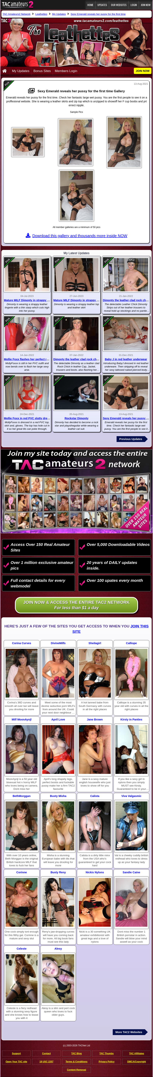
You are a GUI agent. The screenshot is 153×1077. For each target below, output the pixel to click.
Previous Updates (130, 439)
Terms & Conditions (76, 1061)
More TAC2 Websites (128, 1032)
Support (16, 1053)
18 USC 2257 (46, 1061)
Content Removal (76, 1069)
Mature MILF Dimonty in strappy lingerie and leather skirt (91, 300)
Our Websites (118, 5)
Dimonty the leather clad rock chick (76, 359)
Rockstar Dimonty (76, 418)
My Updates (20, 71)
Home (90, 5)
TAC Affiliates (136, 1053)
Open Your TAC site (16, 1061)
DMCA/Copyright (136, 1061)
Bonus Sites (42, 71)
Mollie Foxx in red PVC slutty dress (27, 418)
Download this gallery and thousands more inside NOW (76, 236)
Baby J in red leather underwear (126, 359)
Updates (102, 5)
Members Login (66, 71)
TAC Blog (76, 1053)
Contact (46, 1053)
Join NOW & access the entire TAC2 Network (76, 605)
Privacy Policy (106, 1061)
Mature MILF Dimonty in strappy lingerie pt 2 (33, 300)
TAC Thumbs (106, 1053)
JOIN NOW (145, 5)
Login (134, 5)
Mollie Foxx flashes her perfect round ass (31, 359)
